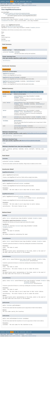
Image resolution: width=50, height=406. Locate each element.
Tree (18, 1)
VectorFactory (30, 81)
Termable (26, 19)
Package (7, 1)
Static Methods (15, 92)
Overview (2, 1)
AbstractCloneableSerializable (31, 140)
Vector (31, 19)
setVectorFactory (17, 135)
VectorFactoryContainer (41, 19)
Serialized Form (5, 40)
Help (30, 1)
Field (10, 5)
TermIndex (11, 52)
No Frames (21, 3)
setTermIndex (17, 125)
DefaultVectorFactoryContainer (14, 26)
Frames (16, 3)
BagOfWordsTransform (8, 73)
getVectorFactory (7, 135)
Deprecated (22, 1)
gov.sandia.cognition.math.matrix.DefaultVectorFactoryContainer (21, 14)
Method (18, 5)
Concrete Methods (38, 92)
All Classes (29, 3)
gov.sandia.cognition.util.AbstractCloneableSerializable (16, 13)
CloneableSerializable (7, 20)
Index (27, 1)
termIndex (17, 52)
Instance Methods (26, 92)
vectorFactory (6, 60)
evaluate (16, 116)
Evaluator (4, 19)
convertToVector (18, 96)
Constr (14, 5)
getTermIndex (17, 120)
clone (4, 143)
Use (15, 1)
